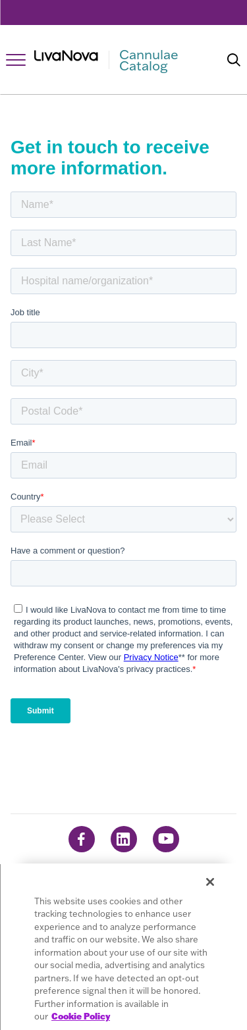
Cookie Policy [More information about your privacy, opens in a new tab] (80, 1016)
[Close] (210, 881)
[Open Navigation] (16, 60)
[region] (123, 946)
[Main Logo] (120, 60)
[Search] (234, 60)
